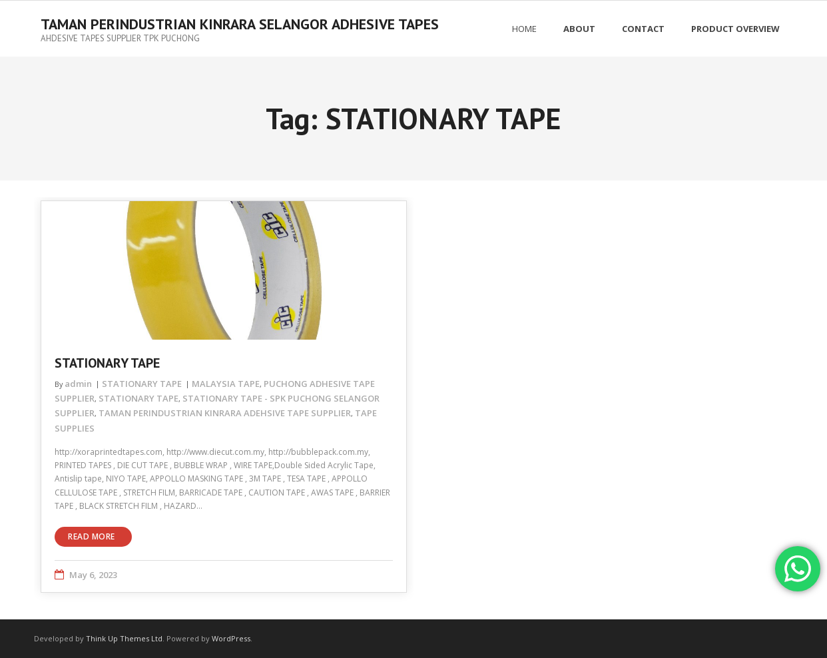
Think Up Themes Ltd (124, 638)
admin (78, 384)
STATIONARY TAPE (107, 363)
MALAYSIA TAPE (226, 384)
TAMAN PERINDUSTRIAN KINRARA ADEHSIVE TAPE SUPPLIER (225, 413)
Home (524, 29)
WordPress (231, 638)
